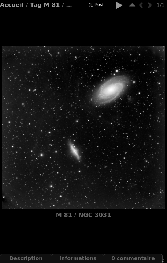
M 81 (52, 4)
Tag (35, 4)
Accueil (12, 4)
